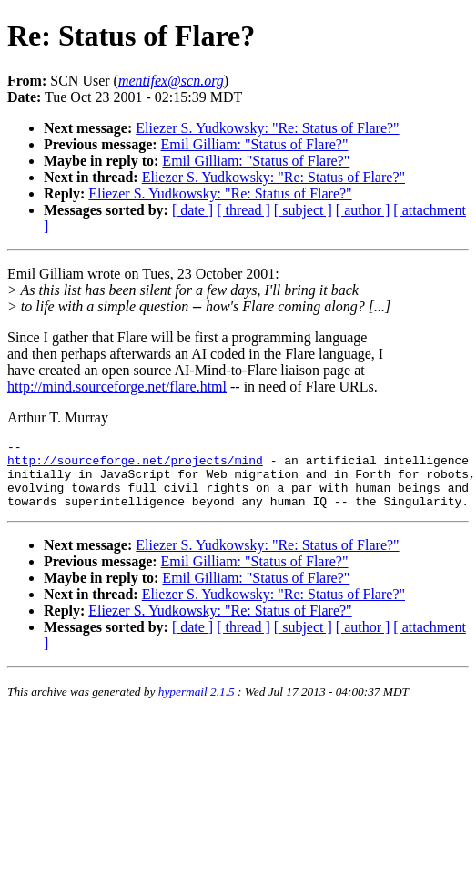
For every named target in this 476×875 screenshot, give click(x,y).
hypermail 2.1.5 (196, 705)
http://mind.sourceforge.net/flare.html (117, 386)
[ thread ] (243, 210)
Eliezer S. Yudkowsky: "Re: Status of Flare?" (267, 128)
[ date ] (192, 210)
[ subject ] (303, 210)
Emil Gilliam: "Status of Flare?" (255, 144)
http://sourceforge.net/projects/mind (135, 465)
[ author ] (363, 210)
